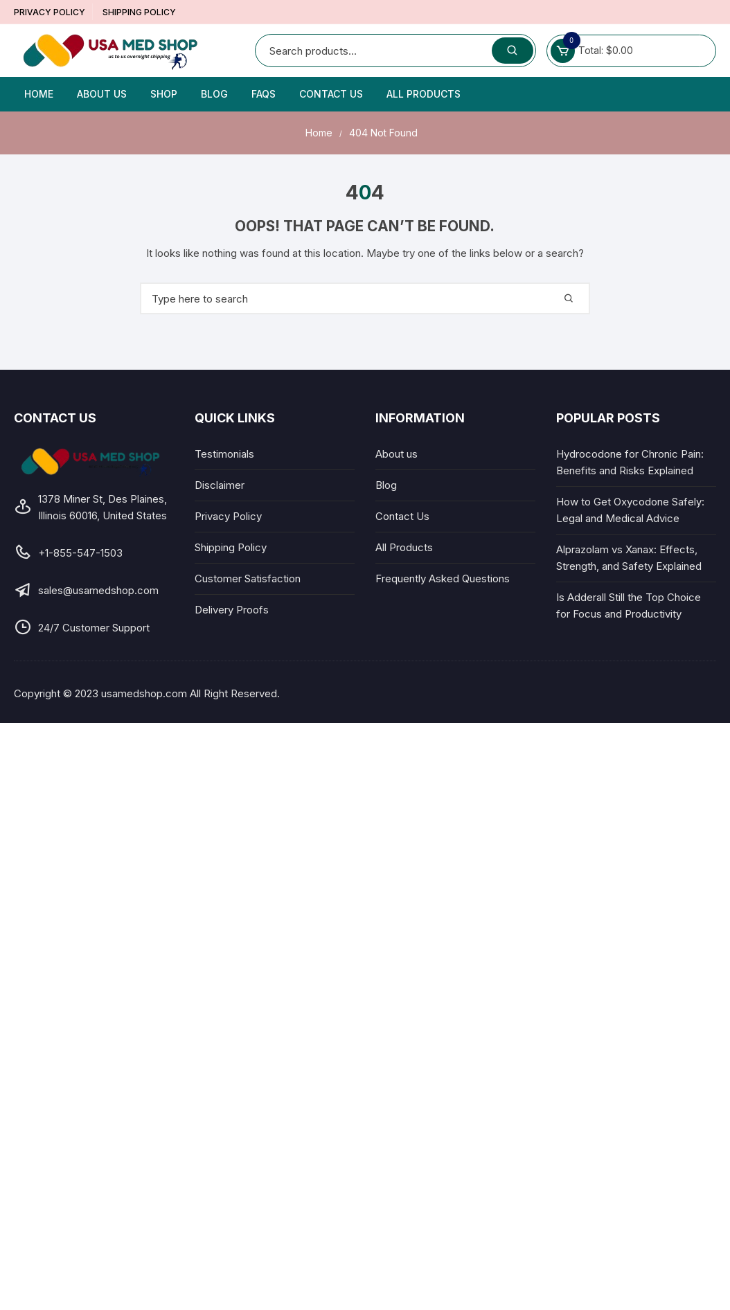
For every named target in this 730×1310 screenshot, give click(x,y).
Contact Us (331, 94)
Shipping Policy (139, 12)
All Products (423, 94)
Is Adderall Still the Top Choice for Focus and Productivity (628, 605)
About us (102, 94)
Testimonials (224, 453)
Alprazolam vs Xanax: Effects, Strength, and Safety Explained (629, 558)
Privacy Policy (49, 12)
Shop (163, 94)
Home (38, 94)
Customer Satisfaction (248, 578)
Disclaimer (219, 485)
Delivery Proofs (232, 609)
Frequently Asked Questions (442, 578)
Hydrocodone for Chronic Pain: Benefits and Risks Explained (630, 462)
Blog (214, 94)
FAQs (263, 94)
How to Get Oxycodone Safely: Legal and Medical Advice (630, 510)
